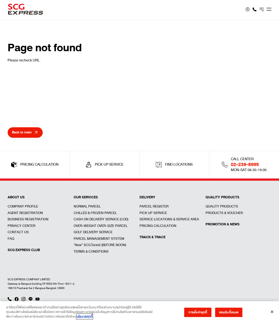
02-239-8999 (245, 164)
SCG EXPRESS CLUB (24, 250)
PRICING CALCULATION (158, 225)
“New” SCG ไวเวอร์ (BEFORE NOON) (100, 245)
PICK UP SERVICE (153, 213)
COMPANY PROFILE (23, 206)
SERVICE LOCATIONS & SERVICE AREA (169, 219)
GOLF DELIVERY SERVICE (93, 232)
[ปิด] (272, 313)
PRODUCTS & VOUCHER (224, 213)
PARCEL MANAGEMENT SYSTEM (99, 238)
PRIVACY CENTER (21, 225)
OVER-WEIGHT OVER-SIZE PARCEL (101, 225)
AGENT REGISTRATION (25, 213)
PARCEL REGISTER (154, 206)
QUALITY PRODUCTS (222, 197)
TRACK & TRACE (152, 237)
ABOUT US (16, 197)
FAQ (11, 238)
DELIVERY (147, 197)
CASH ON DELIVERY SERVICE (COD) (101, 219)
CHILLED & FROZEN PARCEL (95, 213)
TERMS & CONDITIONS (91, 251)
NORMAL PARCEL (87, 206)
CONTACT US (18, 232)
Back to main (22, 132)
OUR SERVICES (86, 197)
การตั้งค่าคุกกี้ (198, 313)
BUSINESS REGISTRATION (28, 219)
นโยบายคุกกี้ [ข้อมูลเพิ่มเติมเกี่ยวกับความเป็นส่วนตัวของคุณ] (85, 318)
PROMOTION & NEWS (223, 224)
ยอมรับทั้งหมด (228, 313)
